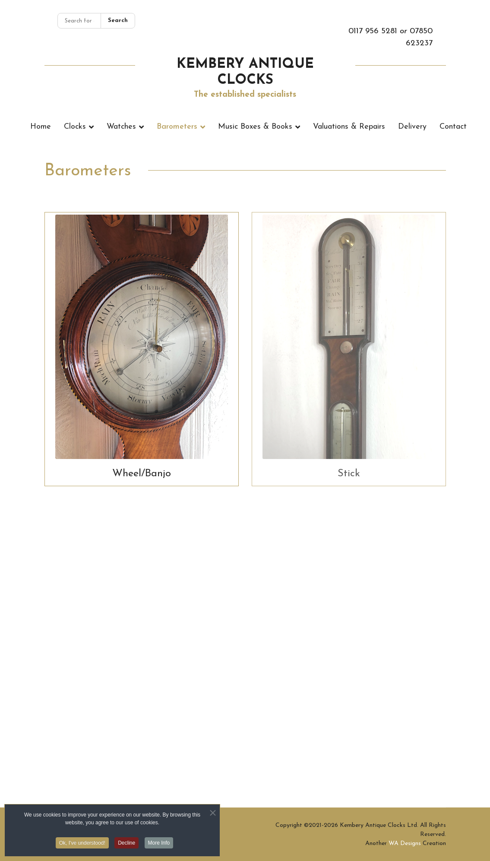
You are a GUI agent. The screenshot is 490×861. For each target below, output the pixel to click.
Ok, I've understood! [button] (82, 845)
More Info (159, 845)
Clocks (75, 127)
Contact (453, 127)
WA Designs (405, 843)
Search (118, 20)
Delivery (412, 127)
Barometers (177, 127)
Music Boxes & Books (255, 127)
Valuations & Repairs (349, 127)
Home (40, 127)
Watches (121, 127)
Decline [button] (126, 845)
